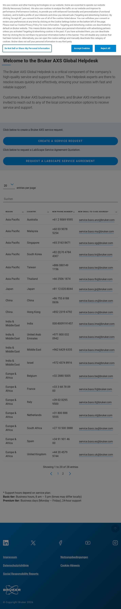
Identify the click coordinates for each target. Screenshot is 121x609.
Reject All (105, 48)
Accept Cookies (82, 48)
